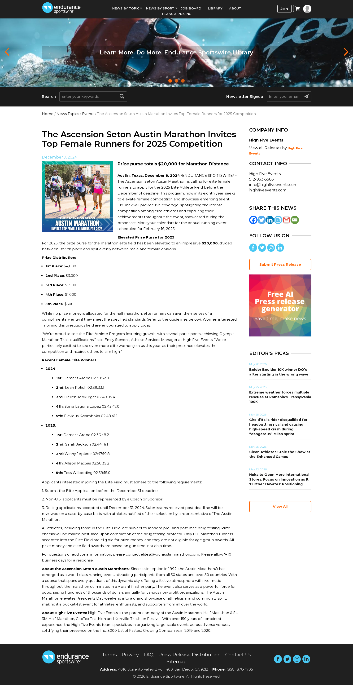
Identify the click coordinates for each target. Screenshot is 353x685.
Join (284, 8)
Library (215, 8)
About (235, 8)
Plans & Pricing (176, 14)
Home (47, 113)
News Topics (68, 113)
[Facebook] (253, 220)
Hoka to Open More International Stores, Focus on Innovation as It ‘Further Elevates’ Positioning (279, 479)
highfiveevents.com (267, 190)
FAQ (148, 655)
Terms (109, 655)
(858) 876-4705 (240, 669)
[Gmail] (286, 220)
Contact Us (238, 655)
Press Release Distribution (189, 655)
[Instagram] (278, 220)
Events (88, 113)
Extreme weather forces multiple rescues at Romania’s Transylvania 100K (280, 397)
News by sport (160, 8)
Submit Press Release (280, 264)
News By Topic (125, 8)
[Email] (295, 220)
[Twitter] (261, 220)
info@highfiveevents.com (273, 184)
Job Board (191, 8)
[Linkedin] (270, 220)
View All (280, 506)
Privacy (130, 655)
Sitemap (176, 661)
